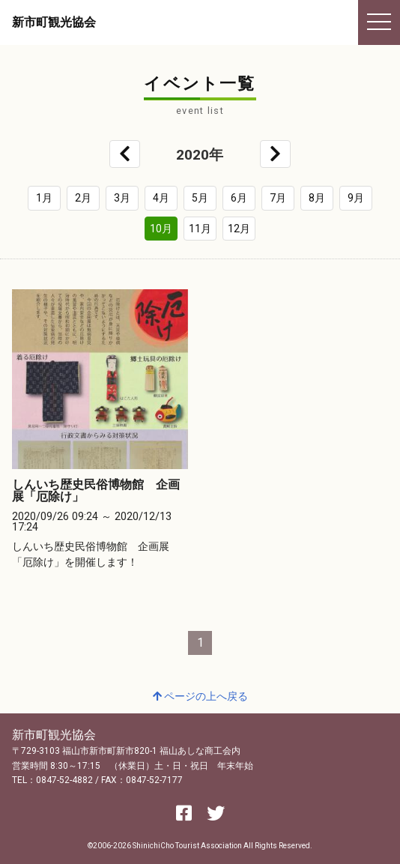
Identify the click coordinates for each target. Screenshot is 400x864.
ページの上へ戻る (200, 696)
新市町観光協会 (54, 22)
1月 (44, 198)
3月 (122, 198)
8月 (317, 198)
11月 (200, 229)
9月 (356, 198)
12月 (239, 229)
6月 (239, 198)
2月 (83, 198)
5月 (200, 198)
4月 (161, 198)
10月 (161, 229)
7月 (278, 198)
